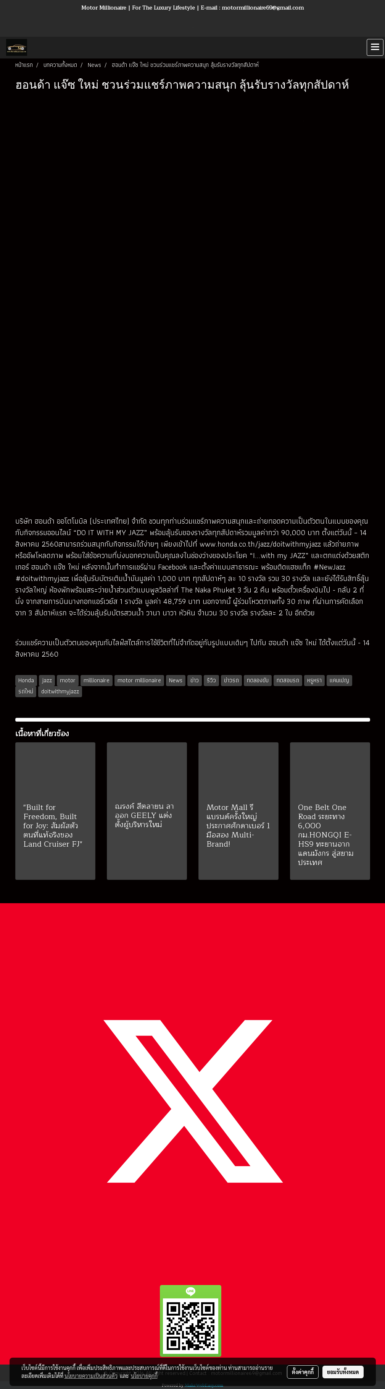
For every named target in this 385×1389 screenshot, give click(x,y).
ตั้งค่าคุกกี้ (303, 1371)
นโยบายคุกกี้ (144, 1375)
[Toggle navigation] (375, 47)
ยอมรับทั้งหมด (343, 1371)
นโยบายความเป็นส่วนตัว (91, 1375)
